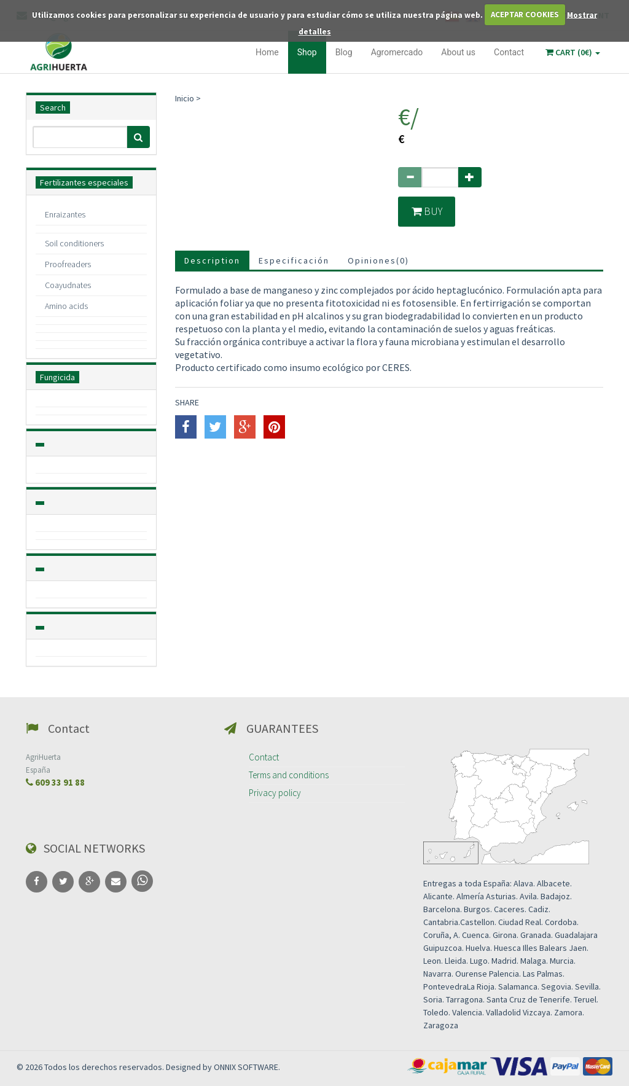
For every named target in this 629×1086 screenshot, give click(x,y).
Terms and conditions (289, 775)
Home (267, 52)
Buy (427, 212)
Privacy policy (275, 793)
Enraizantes (65, 214)
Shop (307, 52)
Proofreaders (68, 264)
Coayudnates (68, 285)
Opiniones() (378, 261)
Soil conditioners (74, 243)
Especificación (294, 261)
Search (53, 107)
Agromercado (397, 52)
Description (212, 261)
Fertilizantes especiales (84, 182)
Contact (509, 52)
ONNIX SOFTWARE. (247, 1066)
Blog (344, 52)
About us (458, 52)
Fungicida (57, 377)
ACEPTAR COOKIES (525, 14)
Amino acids (66, 305)
